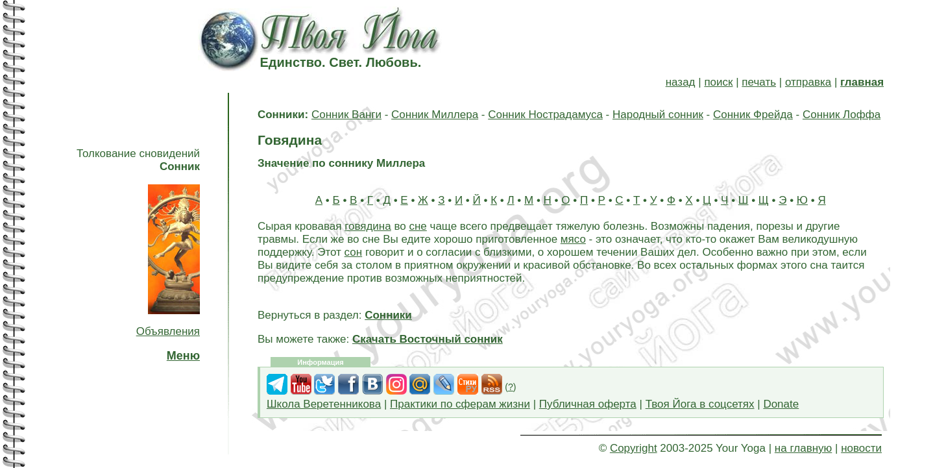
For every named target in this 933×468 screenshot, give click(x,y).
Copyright (633, 448)
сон (354, 252)
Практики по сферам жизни (460, 404)
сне (417, 226)
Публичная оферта (587, 404)
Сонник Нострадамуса (545, 114)
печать (759, 82)
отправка (808, 82)
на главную (803, 448)
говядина (368, 226)
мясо (573, 239)
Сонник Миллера (434, 114)
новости (861, 448)
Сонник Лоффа (841, 114)
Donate (781, 404)
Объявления (168, 331)
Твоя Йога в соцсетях (700, 404)
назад (681, 82)
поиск (718, 82)
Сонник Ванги (346, 114)
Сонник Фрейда (753, 114)
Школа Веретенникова (324, 404)
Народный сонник (657, 114)
